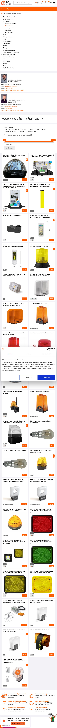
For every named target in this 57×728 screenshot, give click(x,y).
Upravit (28, 377)
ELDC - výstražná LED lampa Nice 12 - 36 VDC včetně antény (14, 630)
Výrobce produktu (8, 127)
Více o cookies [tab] (47, 354)
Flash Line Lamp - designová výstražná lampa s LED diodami (40, 216)
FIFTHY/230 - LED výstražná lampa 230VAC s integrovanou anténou (13, 480)
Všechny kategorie (28, 9)
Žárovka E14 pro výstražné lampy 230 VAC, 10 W (41, 422)
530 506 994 (9, 88)
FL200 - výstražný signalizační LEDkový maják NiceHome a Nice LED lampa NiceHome (14, 661)
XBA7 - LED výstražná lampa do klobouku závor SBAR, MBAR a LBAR (14, 601)
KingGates (15, 129)
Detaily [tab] (28, 354)
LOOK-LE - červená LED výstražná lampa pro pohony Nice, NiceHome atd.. (40, 511)
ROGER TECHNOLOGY (11, 131)
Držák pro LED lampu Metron (12, 215)
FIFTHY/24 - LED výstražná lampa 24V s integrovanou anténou (41, 480)
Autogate (7, 129)
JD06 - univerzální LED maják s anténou (12, 392)
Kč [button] (36, 3)
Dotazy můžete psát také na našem (12, 90)
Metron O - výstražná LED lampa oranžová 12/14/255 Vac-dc (13, 304)
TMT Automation (31, 131)
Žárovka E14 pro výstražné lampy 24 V (14, 451)
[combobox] (29, 144)
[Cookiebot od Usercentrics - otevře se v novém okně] (48, 349)
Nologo (43, 129)
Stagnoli (21, 131)
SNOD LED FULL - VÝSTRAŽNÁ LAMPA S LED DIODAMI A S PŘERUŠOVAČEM (14, 422)
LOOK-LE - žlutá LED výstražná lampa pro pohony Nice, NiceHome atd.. (15, 572)
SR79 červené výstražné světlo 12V (41, 333)
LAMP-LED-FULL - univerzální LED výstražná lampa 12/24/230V (40, 245)
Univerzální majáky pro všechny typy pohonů (18, 135)
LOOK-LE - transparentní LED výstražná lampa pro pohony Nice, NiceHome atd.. (14, 542)
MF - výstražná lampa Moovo (39, 630)
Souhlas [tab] (10, 354)
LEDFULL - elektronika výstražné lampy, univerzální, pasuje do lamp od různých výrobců (14, 186)
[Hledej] (15, 3)
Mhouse (23, 129)
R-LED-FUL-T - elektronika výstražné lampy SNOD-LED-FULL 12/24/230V (42, 156)
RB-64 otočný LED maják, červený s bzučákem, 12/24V (14, 333)
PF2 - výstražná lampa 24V (38, 303)
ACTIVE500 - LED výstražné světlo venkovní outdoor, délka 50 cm (41, 185)
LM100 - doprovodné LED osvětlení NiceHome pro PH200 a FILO (14, 275)
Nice (37, 129)
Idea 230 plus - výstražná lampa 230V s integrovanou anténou (14, 510)
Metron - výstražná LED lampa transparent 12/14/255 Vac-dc (40, 275)
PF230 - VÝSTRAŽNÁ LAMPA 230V (39, 391)
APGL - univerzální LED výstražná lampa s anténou (41, 451)
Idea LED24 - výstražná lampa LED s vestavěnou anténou (14, 156)
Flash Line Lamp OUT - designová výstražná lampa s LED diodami (13, 245)
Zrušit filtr (9, 148)
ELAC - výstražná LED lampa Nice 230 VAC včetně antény (41, 601)
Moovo (30, 129)
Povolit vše (46, 377)
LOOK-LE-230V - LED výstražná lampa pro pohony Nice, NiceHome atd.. (41, 572)
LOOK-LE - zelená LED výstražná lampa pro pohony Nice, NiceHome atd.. (40, 542)
